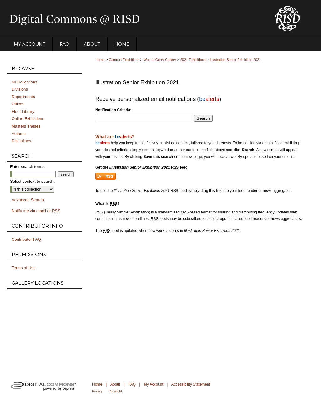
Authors (19, 133)
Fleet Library (23, 111)
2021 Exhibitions (193, 59)
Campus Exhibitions (124, 59)
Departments (23, 96)
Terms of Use (24, 268)
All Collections (24, 82)
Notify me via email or (36, 210)
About (115, 384)
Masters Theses (26, 126)
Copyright (115, 391)
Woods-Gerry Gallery (160, 59)
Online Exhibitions (28, 118)
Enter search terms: (27, 166)
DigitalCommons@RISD (135, 18)
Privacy (97, 391)
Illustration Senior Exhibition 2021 (235, 59)
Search (203, 118)
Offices (18, 104)
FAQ (132, 384)
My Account (153, 384)
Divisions (20, 89)
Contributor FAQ (26, 239)
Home (99, 59)
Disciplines (21, 141)
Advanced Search (28, 199)
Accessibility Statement (190, 384)
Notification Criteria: (113, 110)
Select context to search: (32, 181)
